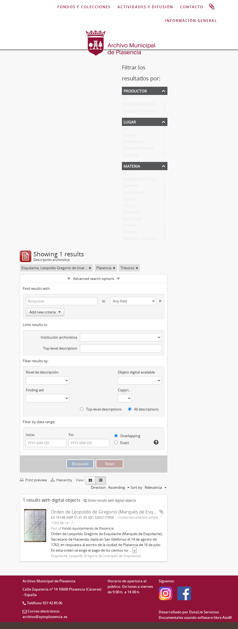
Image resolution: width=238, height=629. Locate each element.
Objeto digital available (136, 372)
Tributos (130, 206)
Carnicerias (132, 219)
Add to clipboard (161, 512)
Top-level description (60, 348)
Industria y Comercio (140, 239)
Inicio (30, 434)
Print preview (33, 480)
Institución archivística (59, 337)
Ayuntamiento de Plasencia (145, 105)
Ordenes (130, 233)
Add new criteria (45, 312)
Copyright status (125, 389)
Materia (132, 165)
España (129, 136)
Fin (71, 434)
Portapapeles (212, 7)
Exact (121, 442)
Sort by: (136, 487)
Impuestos (132, 213)
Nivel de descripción (42, 372)
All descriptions (143, 409)
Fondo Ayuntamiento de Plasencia (88, 528)
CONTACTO (191, 6)
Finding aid (35, 389)
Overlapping (127, 435)
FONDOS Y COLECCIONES (84, 6)
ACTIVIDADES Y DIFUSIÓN (145, 6)
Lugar (130, 121)
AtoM (227, 617)
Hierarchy (62, 480)
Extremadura (133, 142)
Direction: (99, 487)
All (125, 98)
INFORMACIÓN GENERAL (191, 20)
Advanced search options (93, 278)
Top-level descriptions (101, 409)
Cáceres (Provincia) (138, 149)
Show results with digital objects (110, 500)
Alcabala (129, 226)
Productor (135, 90)
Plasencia (130, 155)
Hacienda (130, 186)
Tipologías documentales (143, 180)
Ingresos (130, 200)
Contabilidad (133, 193)
